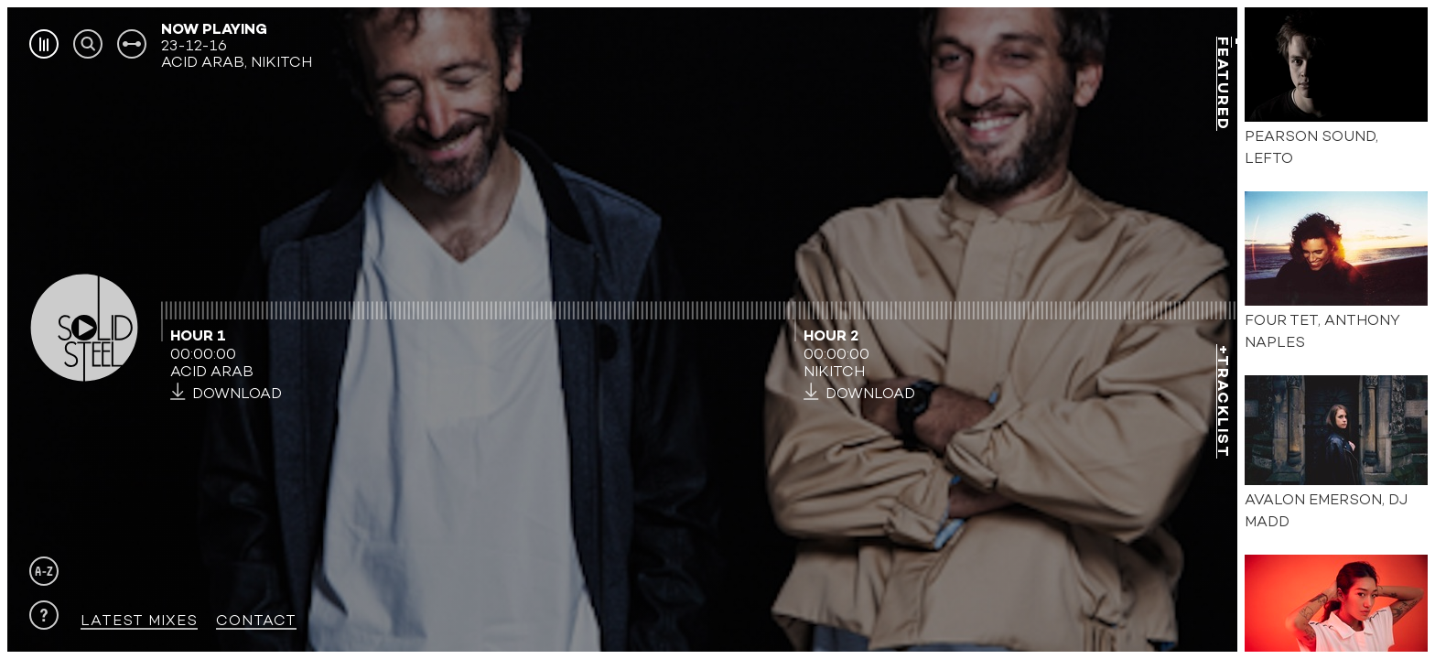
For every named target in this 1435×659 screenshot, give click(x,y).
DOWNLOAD (226, 393)
